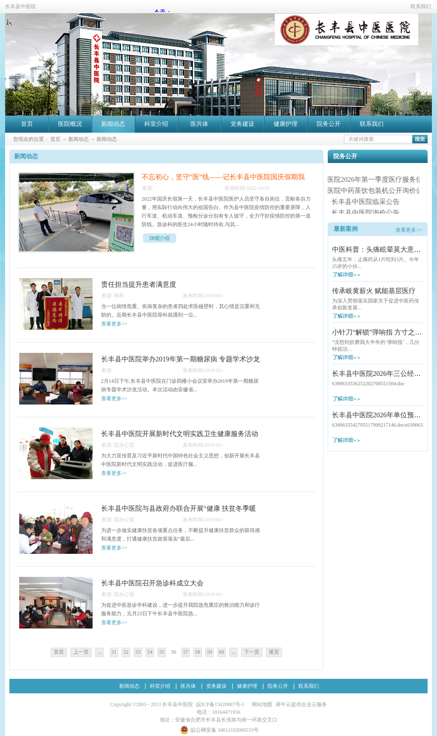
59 (209, 652)
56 (173, 652)
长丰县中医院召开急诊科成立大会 (152, 583)
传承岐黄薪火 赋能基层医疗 (374, 290)
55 (161, 652)
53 (137, 652)
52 (125, 652)
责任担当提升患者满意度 (138, 284)
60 (221, 652)
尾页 (274, 652)
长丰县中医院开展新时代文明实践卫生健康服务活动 (179, 433)
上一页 (81, 652)
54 (149, 652)
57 (185, 652)
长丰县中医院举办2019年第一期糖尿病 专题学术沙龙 (180, 359)
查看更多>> (409, 230)
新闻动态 (78, 139)
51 (114, 652)
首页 (27, 124)
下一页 (251, 652)
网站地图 (260, 704)
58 (197, 652)
